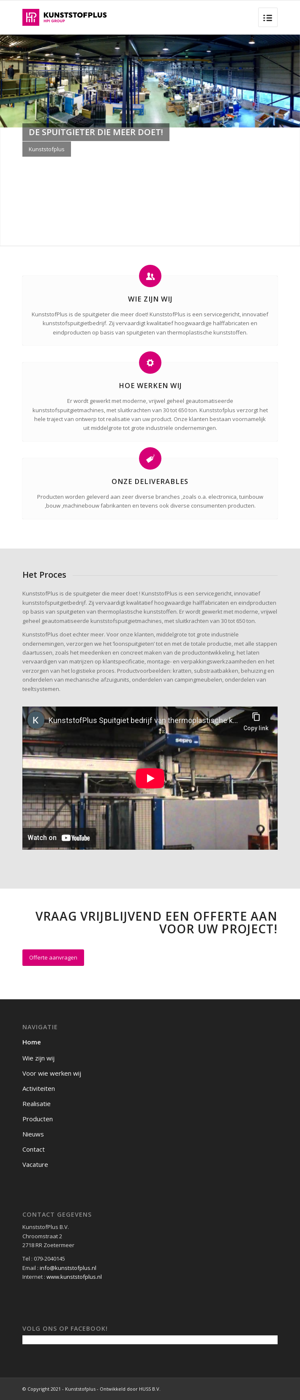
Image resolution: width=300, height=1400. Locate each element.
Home (31, 1042)
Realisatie (36, 1103)
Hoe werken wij (150, 385)
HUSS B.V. (150, 1389)
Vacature (35, 1164)
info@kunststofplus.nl (68, 1268)
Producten (37, 1119)
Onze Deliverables (150, 481)
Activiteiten (38, 1088)
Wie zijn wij (150, 299)
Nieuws (33, 1134)
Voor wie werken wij (51, 1073)
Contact (33, 1149)
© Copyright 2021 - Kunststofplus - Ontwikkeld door (80, 1389)
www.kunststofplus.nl (74, 1276)
